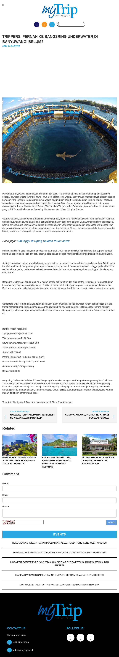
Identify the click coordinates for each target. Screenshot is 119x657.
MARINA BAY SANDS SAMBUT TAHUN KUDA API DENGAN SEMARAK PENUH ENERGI (59, 575)
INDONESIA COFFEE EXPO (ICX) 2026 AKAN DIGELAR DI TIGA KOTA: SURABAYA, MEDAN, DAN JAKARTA (59, 563)
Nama (5, 483)
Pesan (5, 506)
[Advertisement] (59, 71)
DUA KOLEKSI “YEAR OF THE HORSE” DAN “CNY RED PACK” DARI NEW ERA (60, 584)
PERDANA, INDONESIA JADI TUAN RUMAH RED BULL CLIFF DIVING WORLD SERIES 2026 (59, 552)
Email (5, 495)
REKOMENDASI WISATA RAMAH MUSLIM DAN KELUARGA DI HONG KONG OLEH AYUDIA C (59, 542)
